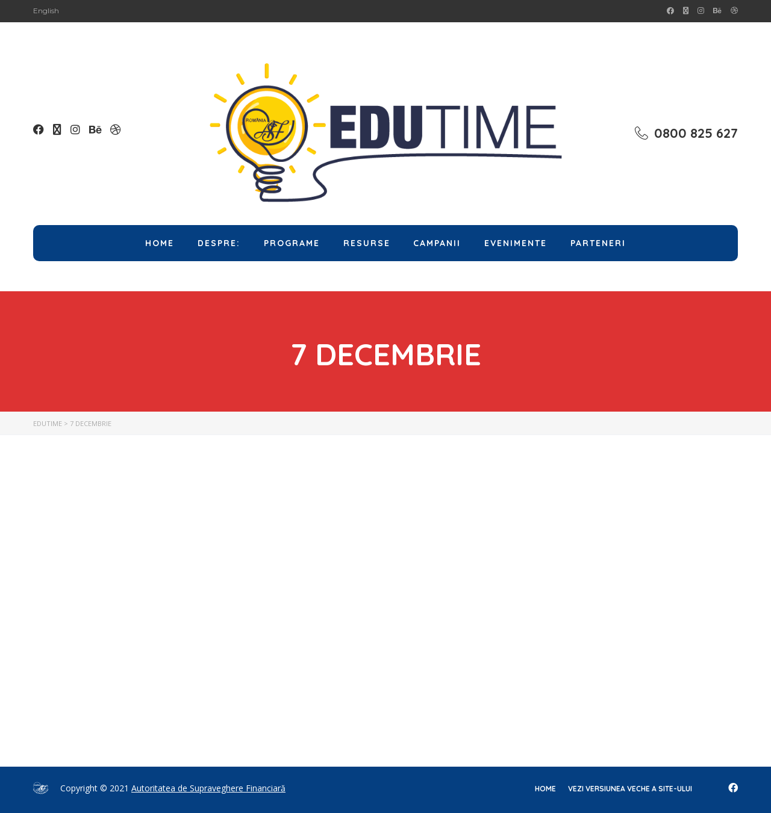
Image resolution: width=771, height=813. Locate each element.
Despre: (219, 243)
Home (159, 243)
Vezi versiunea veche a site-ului (630, 788)
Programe (292, 243)
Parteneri (598, 243)
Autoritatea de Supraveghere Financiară (208, 788)
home (545, 788)
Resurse (366, 243)
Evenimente (515, 243)
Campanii (437, 243)
